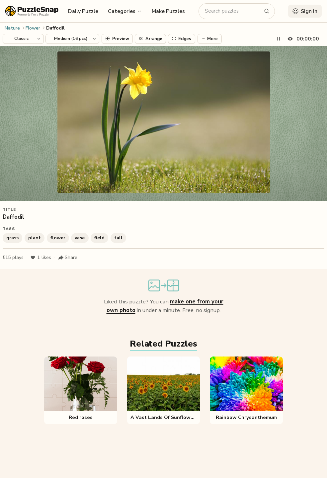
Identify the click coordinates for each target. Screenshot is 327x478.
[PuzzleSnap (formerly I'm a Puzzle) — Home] (31, 11)
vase (80, 238)
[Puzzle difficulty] (72, 39)
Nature (12, 28)
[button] (125, 11)
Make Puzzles (168, 11)
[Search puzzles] (233, 11)
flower (57, 238)
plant (34, 238)
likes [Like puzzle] (40, 257)
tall (118, 238)
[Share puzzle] (68, 257)
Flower (33, 28)
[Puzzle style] (23, 39)
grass (12, 238)
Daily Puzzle (83, 11)
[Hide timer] (302, 39)
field (99, 238)
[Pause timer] (278, 39)
